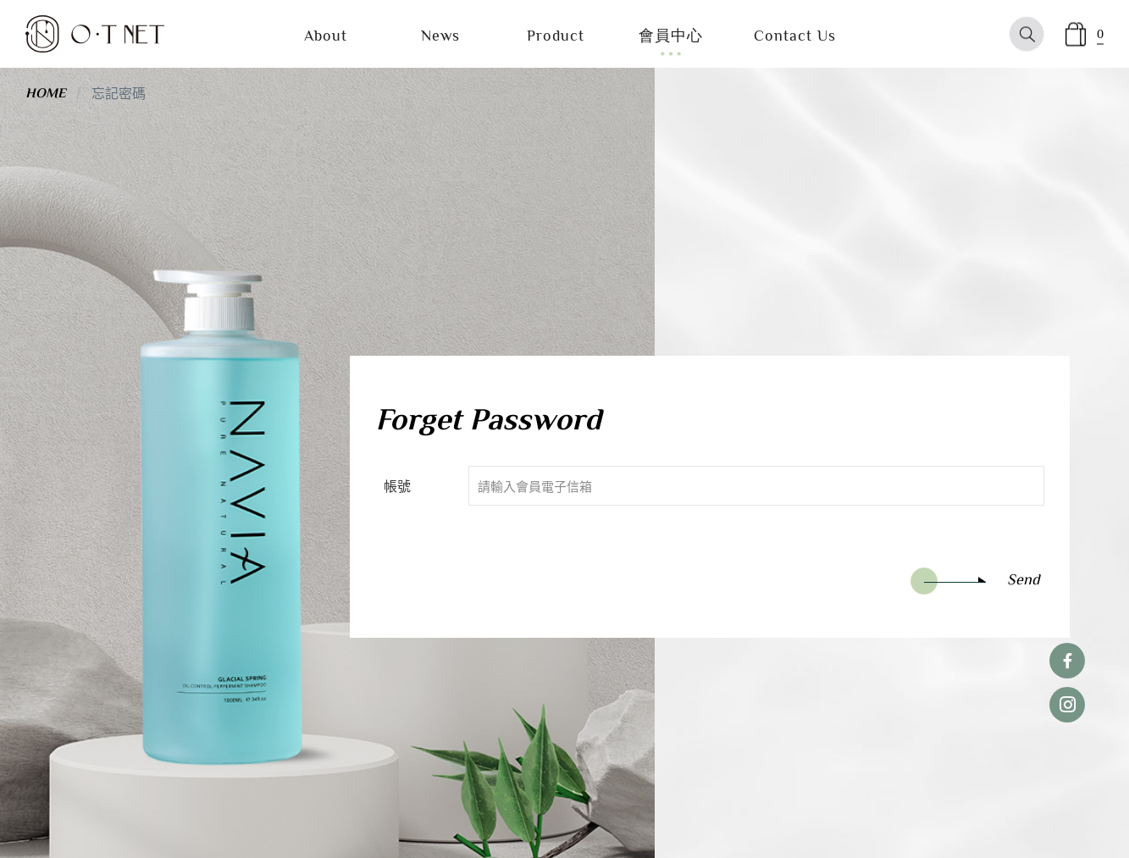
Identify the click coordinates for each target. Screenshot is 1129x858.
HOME (45, 93)
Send (974, 581)
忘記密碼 (118, 92)
